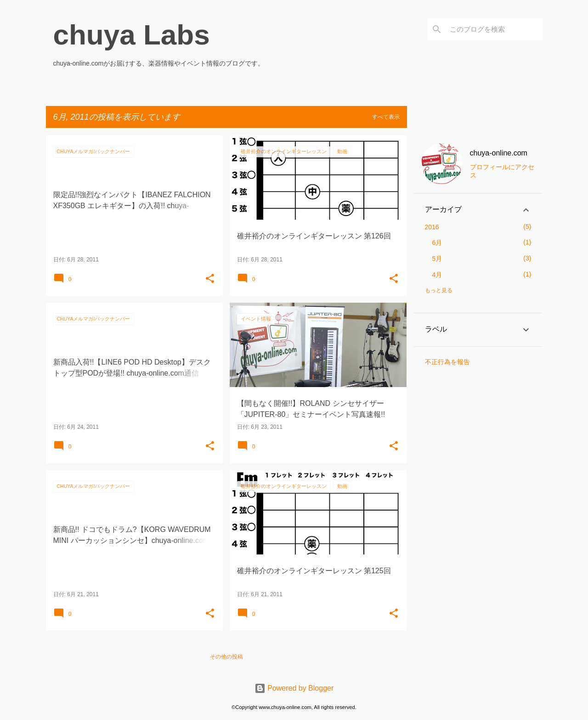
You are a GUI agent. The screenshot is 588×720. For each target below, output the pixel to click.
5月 (437, 258)
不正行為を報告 (447, 362)
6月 (437, 242)
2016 (432, 227)
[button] (209, 279)
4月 (437, 274)
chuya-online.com (498, 153)
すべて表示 (386, 117)
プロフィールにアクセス (502, 171)
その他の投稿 (226, 657)
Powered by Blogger (294, 688)
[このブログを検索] (494, 29)
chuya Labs (131, 34)
